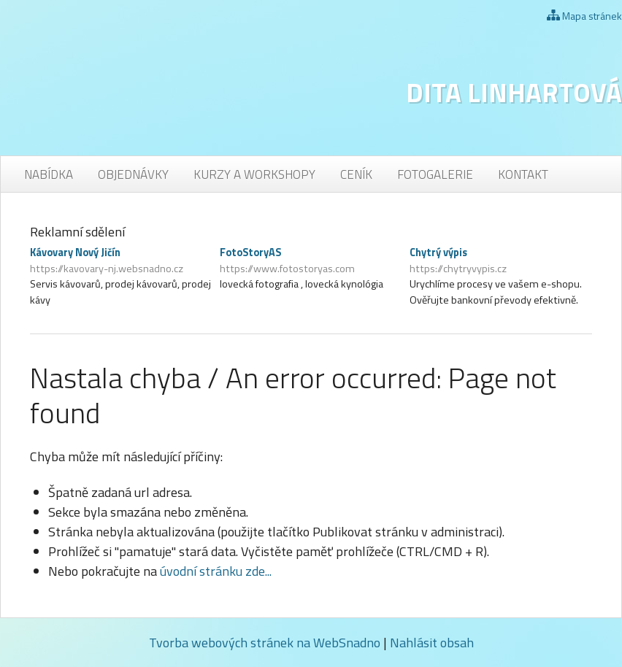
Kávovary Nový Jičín (121, 261)
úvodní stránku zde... (216, 571)
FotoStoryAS (311, 261)
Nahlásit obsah (432, 642)
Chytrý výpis (501, 261)
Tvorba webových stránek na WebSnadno (264, 642)
